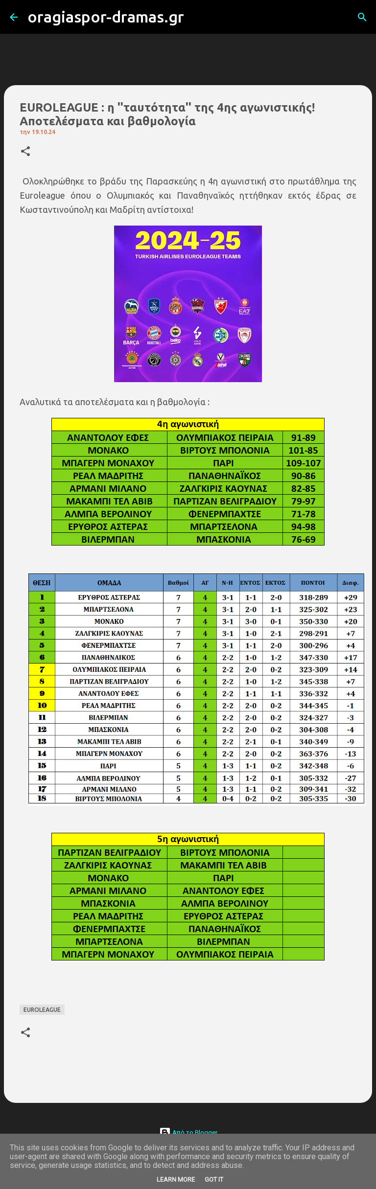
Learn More (176, 1179)
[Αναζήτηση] (198, 17)
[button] (25, 152)
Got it (214, 1179)
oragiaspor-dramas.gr (105, 16)
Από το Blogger (188, 1132)
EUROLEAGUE (42, 1009)
